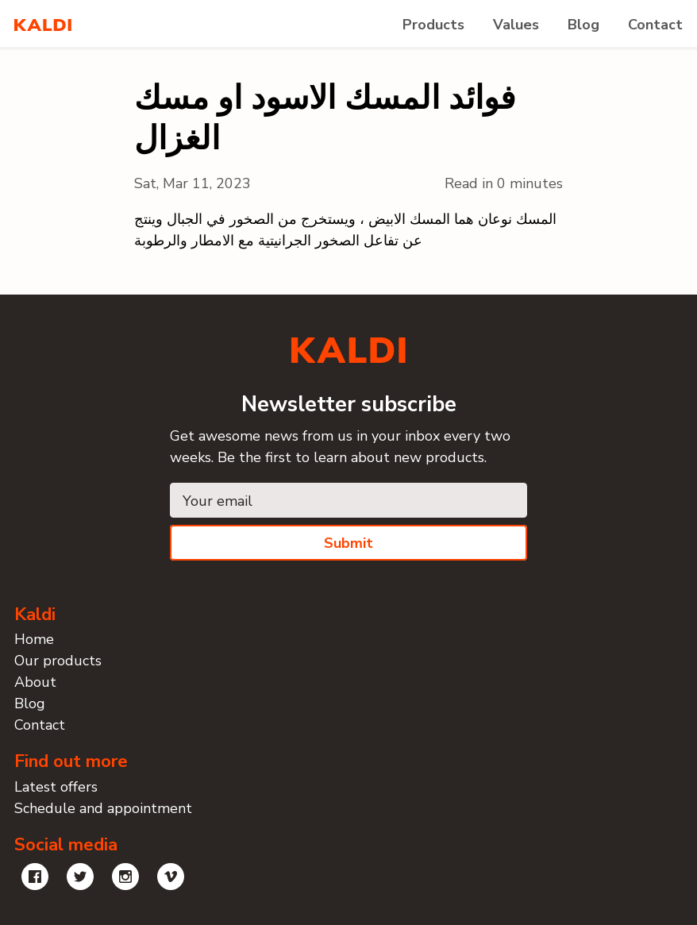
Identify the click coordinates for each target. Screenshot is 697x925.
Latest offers (56, 786)
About (35, 682)
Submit (348, 543)
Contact (655, 24)
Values (516, 24)
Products (433, 24)
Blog (583, 24)
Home (34, 639)
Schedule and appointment (103, 808)
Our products (58, 660)
